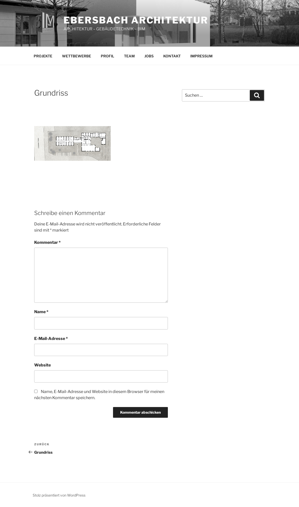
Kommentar (47, 242)
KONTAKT (172, 56)
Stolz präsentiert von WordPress (59, 495)
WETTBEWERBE (76, 56)
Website (42, 365)
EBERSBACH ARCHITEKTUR (136, 20)
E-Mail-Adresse (51, 338)
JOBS (149, 56)
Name (41, 311)
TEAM (129, 56)
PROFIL (107, 56)
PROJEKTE (43, 56)
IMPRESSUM (201, 56)
